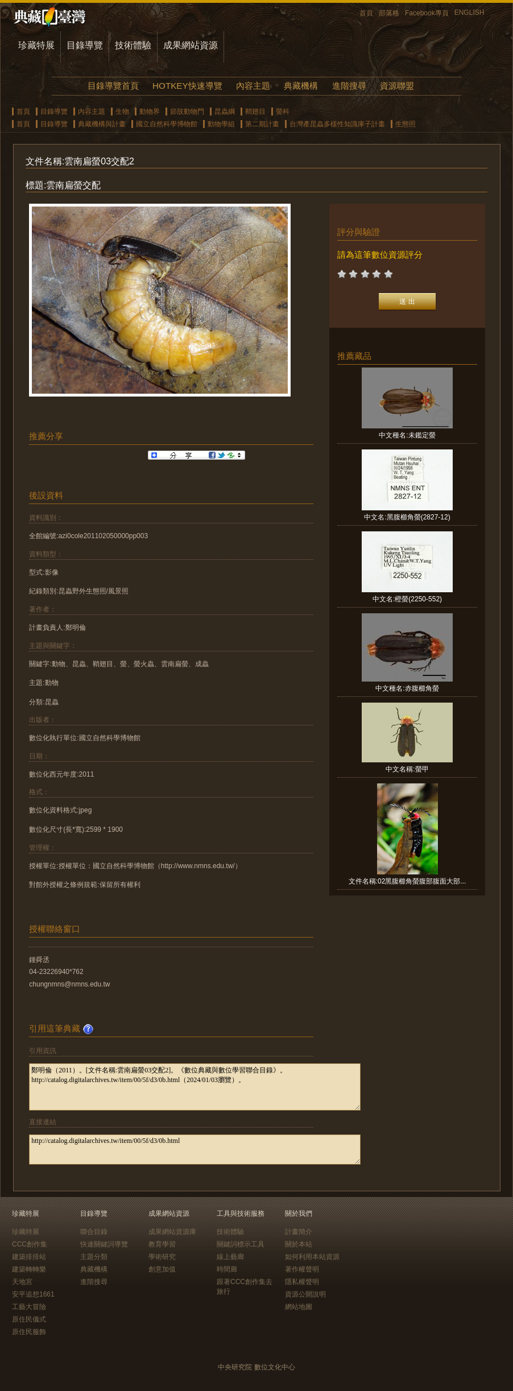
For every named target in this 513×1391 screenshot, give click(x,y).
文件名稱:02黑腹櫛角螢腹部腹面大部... (407, 881)
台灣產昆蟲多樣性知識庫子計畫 (337, 124)
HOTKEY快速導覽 (187, 85)
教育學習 (162, 1244)
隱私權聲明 (302, 1282)
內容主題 (253, 85)
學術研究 (162, 1257)
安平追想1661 (33, 1294)
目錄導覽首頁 (113, 85)
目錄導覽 (85, 45)
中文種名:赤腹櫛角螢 (406, 688)
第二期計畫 (262, 124)
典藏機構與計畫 (102, 124)
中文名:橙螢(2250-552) (407, 599)
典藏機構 (301, 85)
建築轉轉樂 (29, 1269)
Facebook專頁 (427, 13)
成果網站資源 (190, 45)
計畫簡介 (298, 1232)
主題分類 (93, 1257)
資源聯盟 (397, 85)
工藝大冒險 (29, 1307)
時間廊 (227, 1269)
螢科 (282, 111)
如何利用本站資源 (312, 1257)
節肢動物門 (187, 111)
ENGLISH (469, 12)
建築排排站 (29, 1257)
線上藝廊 (230, 1257)
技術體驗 (133, 45)
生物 (122, 111)
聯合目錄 (93, 1232)
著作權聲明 (302, 1269)
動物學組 (221, 124)
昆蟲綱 (224, 111)
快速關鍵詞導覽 (104, 1244)
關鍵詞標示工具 (240, 1244)
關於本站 (298, 1244)
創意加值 (162, 1269)
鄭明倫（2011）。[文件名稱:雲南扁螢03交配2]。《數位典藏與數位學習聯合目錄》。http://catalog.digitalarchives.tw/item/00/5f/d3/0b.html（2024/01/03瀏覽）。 (195, 1087)
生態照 (405, 124)
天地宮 (22, 1282)
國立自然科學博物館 (166, 124)
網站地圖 (298, 1307)
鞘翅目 (255, 111)
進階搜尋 (349, 85)
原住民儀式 (29, 1319)
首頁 (366, 13)
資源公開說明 (305, 1294)
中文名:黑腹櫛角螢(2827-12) (407, 517)
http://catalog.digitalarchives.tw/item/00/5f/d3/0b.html (195, 1149)
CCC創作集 (29, 1244)
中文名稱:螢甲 (407, 769)
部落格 (389, 13)
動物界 (149, 111)
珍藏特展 (36, 45)
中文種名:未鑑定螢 (407, 435)
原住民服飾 (29, 1332)
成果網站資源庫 (172, 1232)
